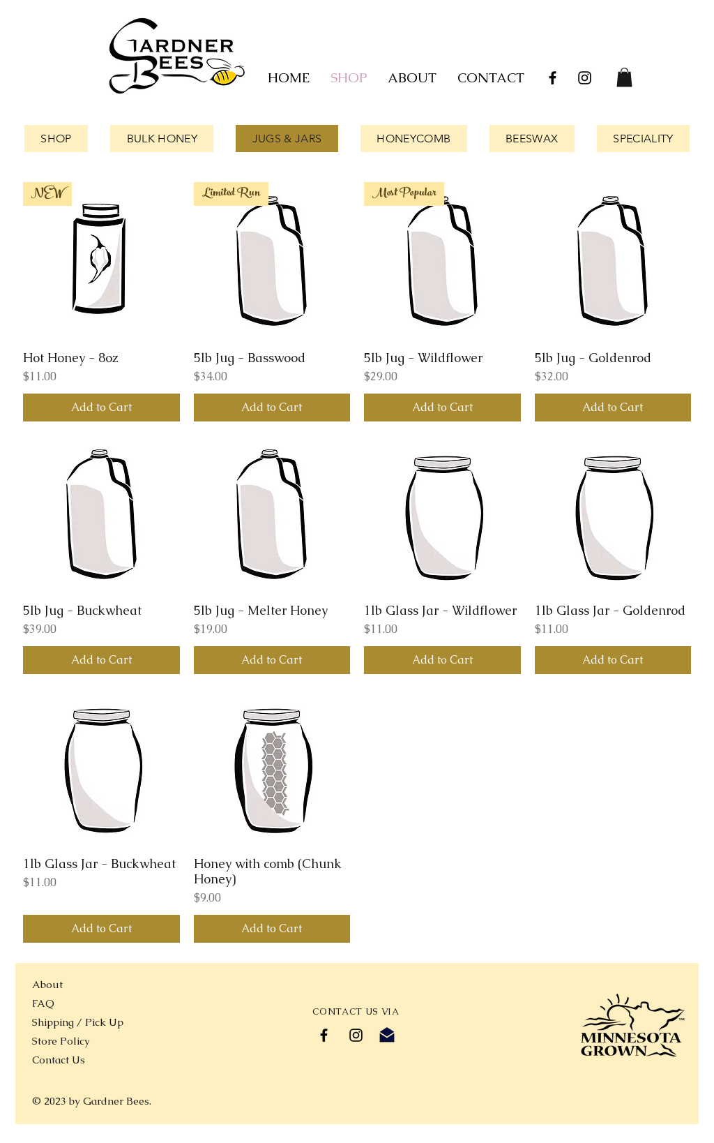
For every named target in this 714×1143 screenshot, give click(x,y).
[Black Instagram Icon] (584, 78)
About (47, 984)
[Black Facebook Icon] (552, 78)
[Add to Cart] (101, 407)
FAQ (43, 1003)
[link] (624, 77)
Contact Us (58, 1059)
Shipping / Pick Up (79, 1022)
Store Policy (61, 1040)
